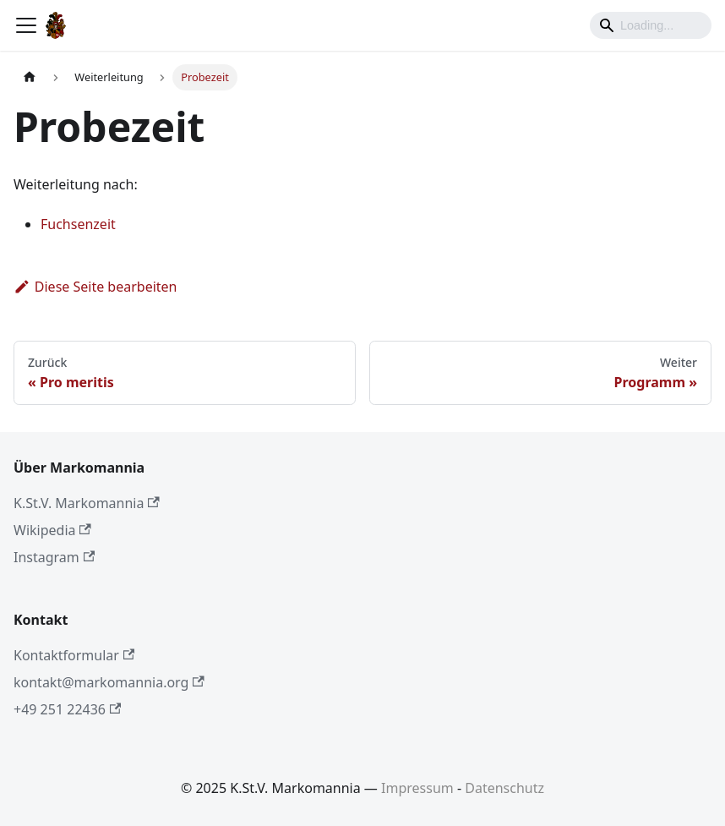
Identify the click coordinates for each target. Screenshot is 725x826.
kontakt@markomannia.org (109, 682)
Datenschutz (504, 788)
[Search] (650, 25)
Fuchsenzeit (78, 224)
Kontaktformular (74, 655)
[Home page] (30, 77)
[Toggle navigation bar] (26, 25)
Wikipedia (52, 530)
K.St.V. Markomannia (87, 503)
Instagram (54, 557)
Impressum (417, 788)
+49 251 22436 (67, 709)
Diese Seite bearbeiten (95, 286)
